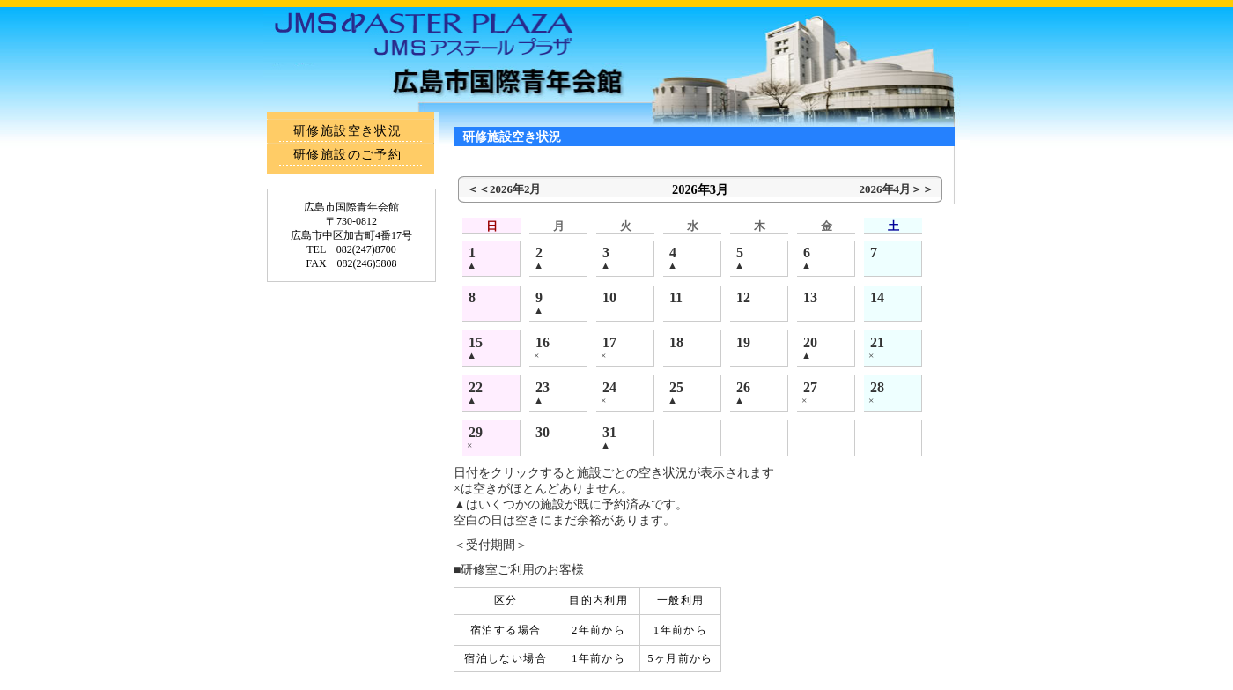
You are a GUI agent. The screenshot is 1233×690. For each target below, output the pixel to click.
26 (743, 387)
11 (676, 297)
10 (609, 297)
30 (542, 432)
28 (877, 387)
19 (743, 342)
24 (609, 387)
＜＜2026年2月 (504, 189)
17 (609, 342)
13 (810, 297)
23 (542, 387)
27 (810, 387)
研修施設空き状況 (347, 130)
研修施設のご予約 (347, 154)
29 (476, 432)
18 (676, 342)
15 (476, 342)
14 (877, 297)
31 (609, 432)
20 (810, 342)
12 (743, 297)
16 (542, 342)
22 (476, 387)
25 (676, 387)
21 (877, 342)
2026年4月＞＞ (897, 189)
